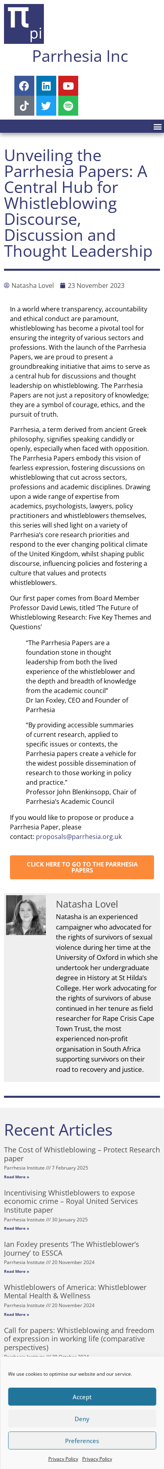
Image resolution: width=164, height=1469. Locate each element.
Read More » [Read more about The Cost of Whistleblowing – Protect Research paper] (16, 1177)
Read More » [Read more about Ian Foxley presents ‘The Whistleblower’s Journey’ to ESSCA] (16, 1271)
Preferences (82, 1441)
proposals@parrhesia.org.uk (79, 836)
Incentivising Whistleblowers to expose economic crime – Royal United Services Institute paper (71, 1201)
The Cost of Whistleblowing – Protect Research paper (82, 1154)
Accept (82, 1397)
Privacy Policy (63, 1458)
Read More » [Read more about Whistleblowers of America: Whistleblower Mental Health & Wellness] (16, 1314)
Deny (82, 1419)
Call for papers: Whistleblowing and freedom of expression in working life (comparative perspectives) (79, 1338)
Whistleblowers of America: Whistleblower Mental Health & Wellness (75, 1291)
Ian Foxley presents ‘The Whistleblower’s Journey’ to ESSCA (71, 1248)
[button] (157, 126)
